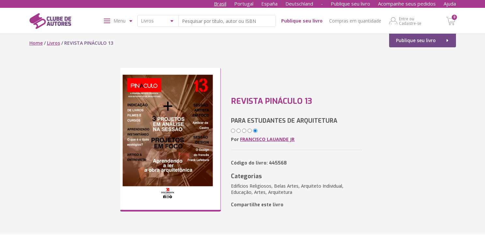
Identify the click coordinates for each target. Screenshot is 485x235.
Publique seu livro (350, 3)
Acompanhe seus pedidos (407, 3)
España (269, 3)
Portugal (243, 3)
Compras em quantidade (355, 21)
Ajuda (450, 3)
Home (36, 43)
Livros (53, 43)
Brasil (220, 3)
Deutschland (299, 3)
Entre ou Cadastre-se (410, 21)
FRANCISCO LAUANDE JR (267, 139)
